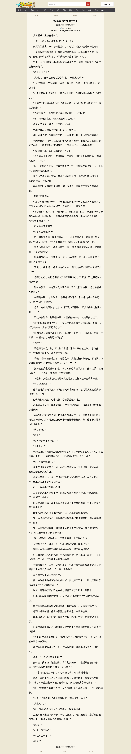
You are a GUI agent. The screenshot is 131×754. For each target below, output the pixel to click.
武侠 (45, 10)
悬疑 (89, 10)
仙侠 (51, 10)
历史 (77, 10)
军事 (70, 10)
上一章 (55, 15)
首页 (19, 10)
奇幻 (38, 10)
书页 (94, 15)
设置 (36, 15)
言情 (64, 10)
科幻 (83, 10)
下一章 (75, 15)
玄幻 (32, 10)
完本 (96, 10)
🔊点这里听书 (65, 28)
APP (102, 10)
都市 (57, 10)
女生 (26, 10)
